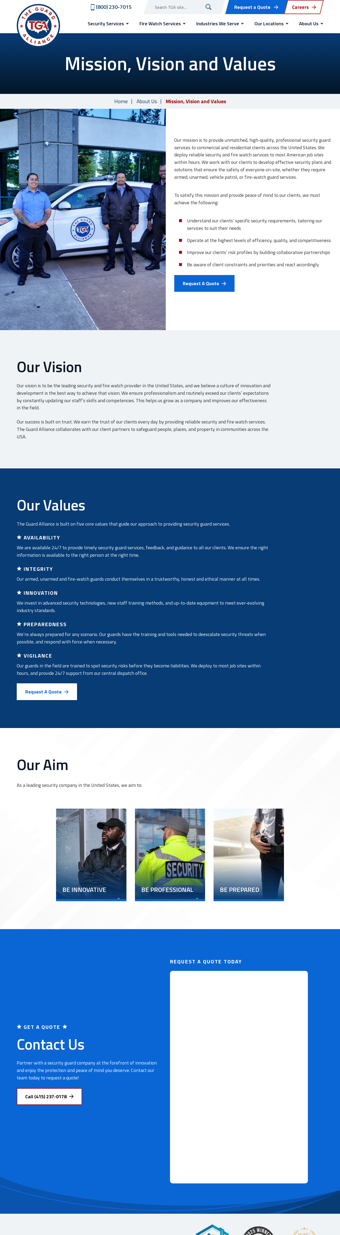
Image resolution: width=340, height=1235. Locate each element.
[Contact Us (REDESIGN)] (239, 1077)
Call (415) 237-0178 (46, 1096)
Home (121, 101)
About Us (147, 101)
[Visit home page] (38, 25)
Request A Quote (201, 283)
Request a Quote (252, 7)
